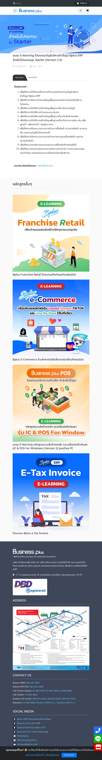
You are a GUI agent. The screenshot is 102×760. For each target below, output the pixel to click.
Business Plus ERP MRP (26, 723)
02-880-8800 (31, 694)
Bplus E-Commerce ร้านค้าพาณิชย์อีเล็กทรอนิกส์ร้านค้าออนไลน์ (48, 360)
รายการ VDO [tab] (32, 77)
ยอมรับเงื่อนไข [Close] (69, 755)
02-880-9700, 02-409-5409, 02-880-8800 (52, 690)
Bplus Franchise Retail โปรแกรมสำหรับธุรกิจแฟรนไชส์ (44, 275)
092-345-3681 (33, 682)
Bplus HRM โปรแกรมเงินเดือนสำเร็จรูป (32, 719)
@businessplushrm (25, 740)
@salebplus (21, 736)
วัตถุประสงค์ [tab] (19, 77)
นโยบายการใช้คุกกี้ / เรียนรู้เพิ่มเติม (42, 755)
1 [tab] (51, 51)
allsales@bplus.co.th (25, 744)
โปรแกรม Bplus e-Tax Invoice (30, 533)
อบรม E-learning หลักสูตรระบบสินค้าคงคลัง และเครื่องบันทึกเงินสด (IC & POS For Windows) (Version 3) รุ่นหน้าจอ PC (50, 446)
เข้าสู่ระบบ (82, 3)
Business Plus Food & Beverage (30, 731)
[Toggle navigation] (16, 11)
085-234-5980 (36, 686)
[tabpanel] (51, 34)
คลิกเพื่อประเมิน (45, 166)
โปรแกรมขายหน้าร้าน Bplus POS (29, 727)
